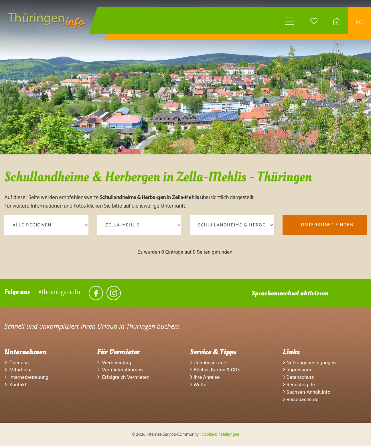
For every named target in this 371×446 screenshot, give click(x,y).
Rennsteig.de (299, 384)
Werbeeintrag (114, 362)
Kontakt (15, 384)
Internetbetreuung (26, 377)
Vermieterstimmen (120, 370)
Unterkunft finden (327, 225)
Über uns (16, 362)
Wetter (199, 384)
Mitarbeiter (18, 370)
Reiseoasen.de (300, 399)
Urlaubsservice (208, 362)
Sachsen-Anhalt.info (306, 392)
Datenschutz (298, 377)
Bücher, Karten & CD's (215, 370)
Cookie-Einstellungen (220, 434)
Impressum (297, 370)
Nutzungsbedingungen (309, 362)
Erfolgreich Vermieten (123, 377)
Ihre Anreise (205, 377)
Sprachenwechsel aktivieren (290, 293)
